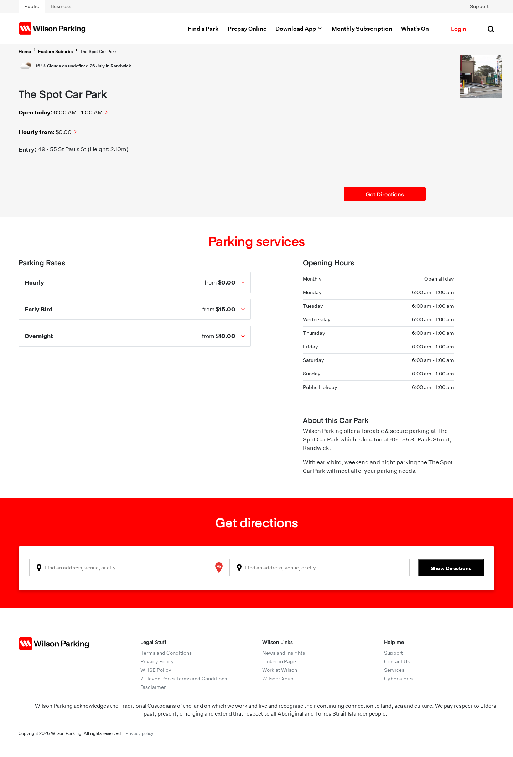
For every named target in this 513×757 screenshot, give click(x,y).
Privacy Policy (157, 661)
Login (458, 28)
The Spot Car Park (98, 51)
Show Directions (451, 568)
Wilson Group (278, 678)
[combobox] (119, 567)
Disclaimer (153, 687)
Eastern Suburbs (55, 51)
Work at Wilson (279, 670)
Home (25, 51)
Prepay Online (247, 28)
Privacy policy (139, 733)
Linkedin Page (279, 661)
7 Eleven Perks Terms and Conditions (183, 678)
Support (479, 6)
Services (394, 670)
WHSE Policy (155, 670)
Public (31, 6)
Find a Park (203, 28)
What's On (415, 28)
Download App (299, 28)
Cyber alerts (398, 678)
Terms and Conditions (166, 653)
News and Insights (283, 653)
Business (61, 6)
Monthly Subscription (362, 28)
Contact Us (397, 661)
